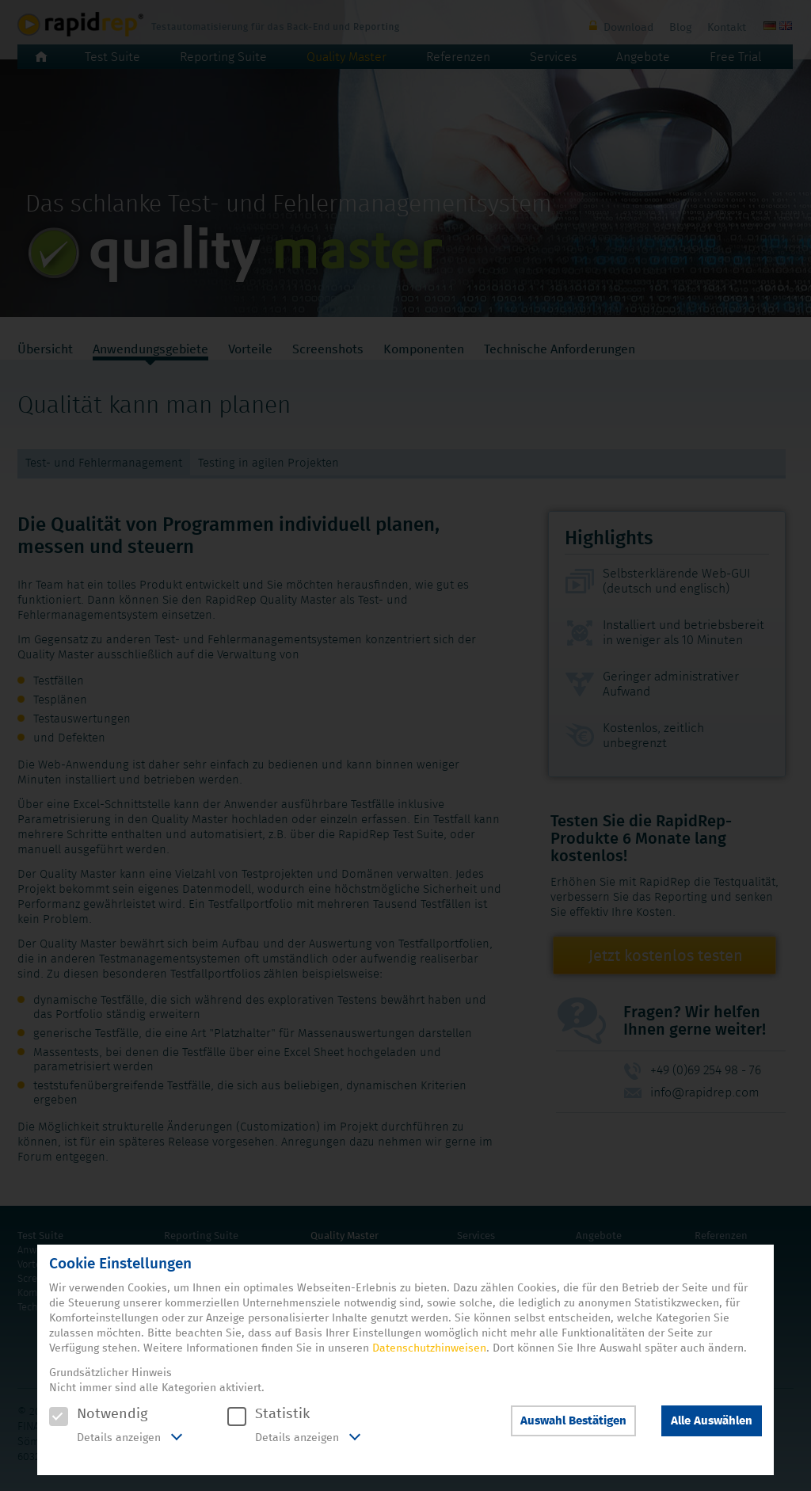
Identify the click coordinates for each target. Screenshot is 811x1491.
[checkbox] (58, 1416)
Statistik (268, 1414)
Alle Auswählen (711, 1421)
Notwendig (98, 1414)
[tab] (115, 1438)
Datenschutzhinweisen (429, 1348)
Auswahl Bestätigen (573, 1421)
